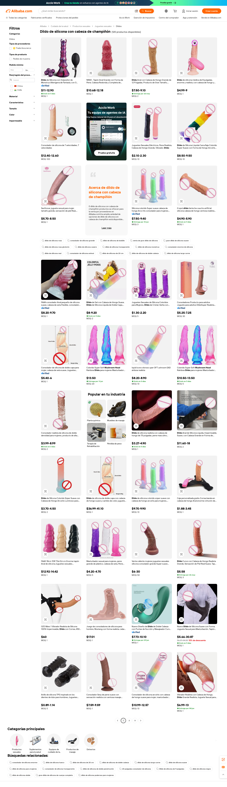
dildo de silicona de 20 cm (111, 253)
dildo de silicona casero (86, 247)
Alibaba (43, 26)
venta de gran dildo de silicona (144, 240)
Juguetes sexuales (103, 26)
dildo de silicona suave (176, 762)
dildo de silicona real (51, 253)
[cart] (175, 11)
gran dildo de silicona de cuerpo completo (54, 775)
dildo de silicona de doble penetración (97, 769)
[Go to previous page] (117, 720)
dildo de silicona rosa (52, 240)
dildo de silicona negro (200, 769)
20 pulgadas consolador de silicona (135, 769)
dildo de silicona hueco (53, 762)
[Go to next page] (140, 720)
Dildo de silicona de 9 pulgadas (170, 769)
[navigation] (22, 373)
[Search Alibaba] (86, 11)
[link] (223, 759)
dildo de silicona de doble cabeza (144, 253)
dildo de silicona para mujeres (23, 769)
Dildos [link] (119, 26)
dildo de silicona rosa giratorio (55, 247)
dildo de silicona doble (19, 775)
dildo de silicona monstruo (147, 247)
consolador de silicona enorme (23, 762)
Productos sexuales (81, 26)
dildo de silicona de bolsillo (112, 240)
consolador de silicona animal (80, 253)
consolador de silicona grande (81, 240)
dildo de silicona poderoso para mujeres (96, 775)
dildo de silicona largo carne (177, 253)
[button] (136, 11)
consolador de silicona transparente (58, 769)
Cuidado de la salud (59, 26)
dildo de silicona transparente (116, 247)
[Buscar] (146, 11)
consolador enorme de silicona (179, 247)
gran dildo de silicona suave (176, 240)
